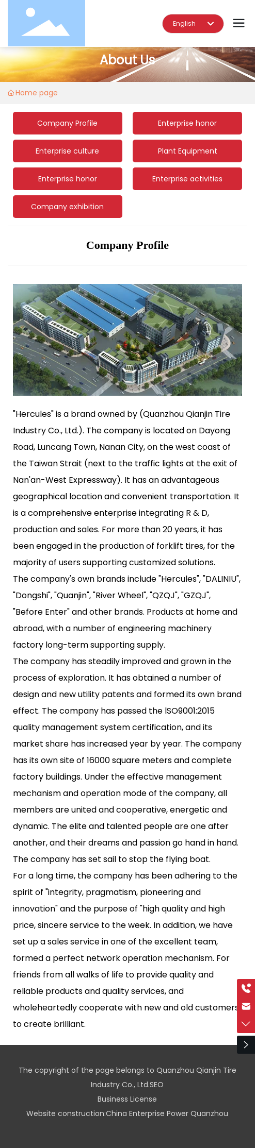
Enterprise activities (187, 179)
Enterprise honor (187, 123)
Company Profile (67, 123)
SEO (157, 1084)
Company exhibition (67, 206)
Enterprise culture (67, 151)
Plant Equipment (187, 151)
